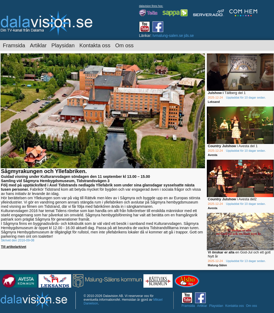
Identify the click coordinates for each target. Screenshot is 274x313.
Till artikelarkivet (13, 247)
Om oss (124, 45)
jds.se (189, 35)
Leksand (214, 101)
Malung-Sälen (217, 265)
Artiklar (38, 45)
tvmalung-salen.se (168, 35)
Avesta (213, 154)
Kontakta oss (95, 45)
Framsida (14, 45)
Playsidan (63, 45)
